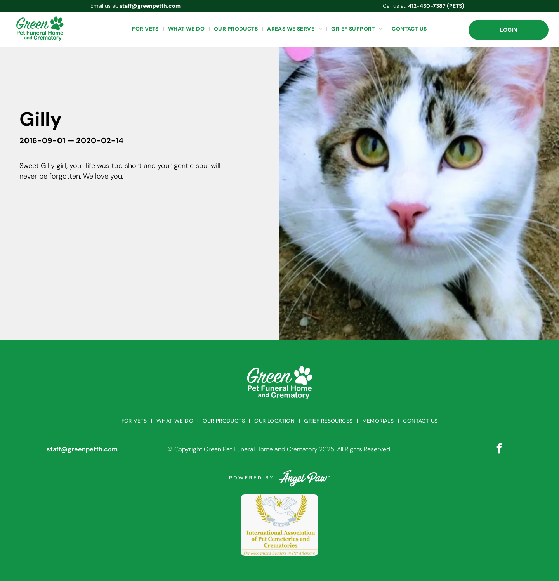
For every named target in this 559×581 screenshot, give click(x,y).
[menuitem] (146, 29)
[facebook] (499, 449)
